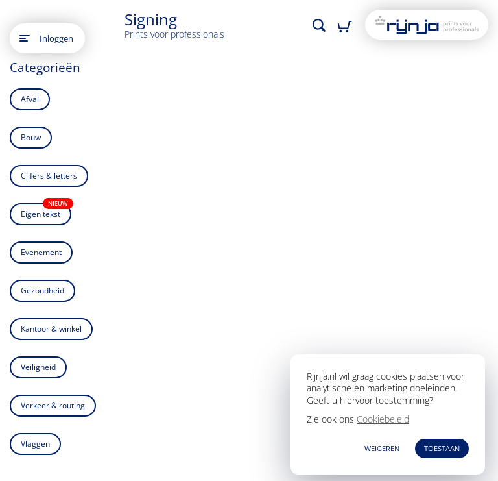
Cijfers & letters (49, 175)
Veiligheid (38, 367)
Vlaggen (35, 443)
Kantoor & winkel (51, 328)
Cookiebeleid (383, 419)
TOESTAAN (442, 448)
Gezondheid (42, 290)
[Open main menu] (25, 38)
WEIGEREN (381, 448)
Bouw (31, 137)
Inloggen (56, 38)
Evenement (41, 252)
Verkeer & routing (53, 405)
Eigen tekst (46, 211)
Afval (30, 99)
